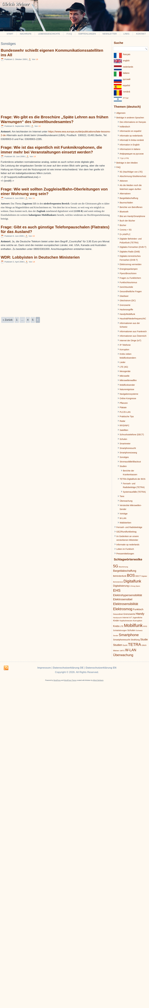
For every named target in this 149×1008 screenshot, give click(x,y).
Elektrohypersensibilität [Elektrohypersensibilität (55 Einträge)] (127, 595)
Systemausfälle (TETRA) (134, 492)
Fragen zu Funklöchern (130, 278)
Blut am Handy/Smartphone (132, 216)
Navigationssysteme (129, 394)
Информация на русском (132, 154)
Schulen (123, 439)
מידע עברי (124, 158)
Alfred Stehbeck (98, 680)
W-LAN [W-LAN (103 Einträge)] (130, 650)
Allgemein (120, 113)
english (126, 60)
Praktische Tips (127, 416)
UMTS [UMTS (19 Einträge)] (122, 651)
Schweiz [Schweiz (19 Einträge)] (139, 630)
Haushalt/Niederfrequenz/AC (133, 318)
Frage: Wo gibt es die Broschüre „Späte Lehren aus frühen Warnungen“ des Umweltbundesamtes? (54, 119)
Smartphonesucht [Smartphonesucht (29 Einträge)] (121, 639)
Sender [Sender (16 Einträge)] (115, 635)
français (126, 54)
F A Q (69, 34)
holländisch (125, 126)
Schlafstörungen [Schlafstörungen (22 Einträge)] (120, 630)
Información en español (130, 131)
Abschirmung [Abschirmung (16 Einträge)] (123, 567)
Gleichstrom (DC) (128, 300)
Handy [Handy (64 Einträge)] (140, 613)
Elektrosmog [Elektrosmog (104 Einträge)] (122, 609)
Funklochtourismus (128, 282)
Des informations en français (133, 122)
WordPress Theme (70, 680)
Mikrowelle (124, 376)
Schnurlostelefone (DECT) (132, 434)
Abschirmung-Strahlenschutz (133, 176)
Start (10, 34)
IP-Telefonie (125, 345)
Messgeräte (125, 371)
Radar (122, 421)
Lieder (122, 362)
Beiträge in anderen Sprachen (130, 117)
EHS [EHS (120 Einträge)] (117, 590)
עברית (126, 98)
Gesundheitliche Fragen (131, 291)
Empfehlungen (87, 34)
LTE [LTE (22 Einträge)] (121, 626)
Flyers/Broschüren (128, 273)
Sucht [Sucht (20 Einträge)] (125, 645)
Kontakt (141, 34)
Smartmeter (125, 443)
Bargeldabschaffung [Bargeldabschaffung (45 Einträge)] (124, 570)
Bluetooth (124, 211)
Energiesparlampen (129, 269)
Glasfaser (124, 296)
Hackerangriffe (126, 309)
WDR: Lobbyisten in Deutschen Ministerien (40, 257)
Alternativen (125, 193)
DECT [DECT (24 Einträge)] (138, 576)
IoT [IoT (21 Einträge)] (130, 618)
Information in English (130, 145)
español (126, 85)
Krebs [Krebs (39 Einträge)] (116, 626)
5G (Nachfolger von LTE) (131, 172)
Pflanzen (124, 403)
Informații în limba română (132, 140)
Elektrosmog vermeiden (130, 264)
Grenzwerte (125, 305)
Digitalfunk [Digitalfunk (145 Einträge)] (132, 581)
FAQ (118, 167)
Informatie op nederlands (131, 135)
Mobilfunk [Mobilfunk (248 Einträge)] (133, 625)
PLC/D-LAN (125, 412)
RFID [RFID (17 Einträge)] (145, 626)
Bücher (123, 225)
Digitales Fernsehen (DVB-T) (133, 247)
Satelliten (124, 430)
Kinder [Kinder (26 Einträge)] (116, 620)
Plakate (123, 407)
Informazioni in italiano (130, 149)
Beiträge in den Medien (127, 163)
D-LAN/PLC (125, 234)
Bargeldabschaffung (129, 198)
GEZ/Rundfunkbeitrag (126, 532)
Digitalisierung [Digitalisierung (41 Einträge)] (121, 585)
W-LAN (123, 518)
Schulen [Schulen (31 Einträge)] (131, 630)
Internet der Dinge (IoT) (130, 340)
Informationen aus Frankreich (133, 331)
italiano (126, 73)
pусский (126, 79)
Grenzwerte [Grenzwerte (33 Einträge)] (129, 614)
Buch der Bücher (127, 220)
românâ (126, 91)
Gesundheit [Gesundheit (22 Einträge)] (118, 614)
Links (126, 34)
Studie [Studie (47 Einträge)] (144, 639)
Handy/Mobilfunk (127, 314)
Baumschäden (126, 202)
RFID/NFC (124, 425)
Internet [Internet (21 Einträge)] (125, 618)
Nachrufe (25, 34)
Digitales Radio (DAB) (130, 251)
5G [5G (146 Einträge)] (115, 566)
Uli (37, 59)
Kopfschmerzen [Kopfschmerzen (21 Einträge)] (126, 621)
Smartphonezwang (128, 452)
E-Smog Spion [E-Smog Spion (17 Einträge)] (134, 586)
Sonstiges (124, 457)
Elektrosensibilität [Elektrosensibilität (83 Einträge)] (125, 604)
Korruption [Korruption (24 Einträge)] (137, 621)
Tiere (122, 496)
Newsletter (110, 34)
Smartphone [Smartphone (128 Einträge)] (129, 635)
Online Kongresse (128, 398)
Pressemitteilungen (125, 553)
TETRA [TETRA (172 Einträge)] (134, 644)
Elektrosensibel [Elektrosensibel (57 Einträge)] (122, 599)
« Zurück (7, 319)
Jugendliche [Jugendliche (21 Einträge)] (137, 618)
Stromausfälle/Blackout (130, 461)
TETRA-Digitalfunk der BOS (132, 479)
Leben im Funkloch (125, 549)
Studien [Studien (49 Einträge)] (117, 645)
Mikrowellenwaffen (128, 380)
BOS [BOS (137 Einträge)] (131, 575)
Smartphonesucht (128, 448)
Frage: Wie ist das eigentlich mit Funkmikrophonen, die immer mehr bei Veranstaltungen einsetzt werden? (51, 149)
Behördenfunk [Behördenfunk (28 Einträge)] (119, 576)
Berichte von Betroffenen (131, 207)
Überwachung (126, 501)
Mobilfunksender (127, 385)
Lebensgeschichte (49, 34)
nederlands (128, 67)
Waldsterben (125, 522)
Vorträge (123, 513)
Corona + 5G (126, 230)
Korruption (124, 349)
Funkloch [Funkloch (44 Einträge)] (138, 609)
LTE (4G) (124, 367)
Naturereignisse (127, 389)
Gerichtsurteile (126, 287)
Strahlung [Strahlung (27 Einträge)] (135, 639)
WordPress (57, 680)
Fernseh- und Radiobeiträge (129, 527)
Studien (123, 466)
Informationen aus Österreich (133, 336)
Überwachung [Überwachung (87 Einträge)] (123, 655)
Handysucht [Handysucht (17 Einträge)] (117, 617)
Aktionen (124, 181)
